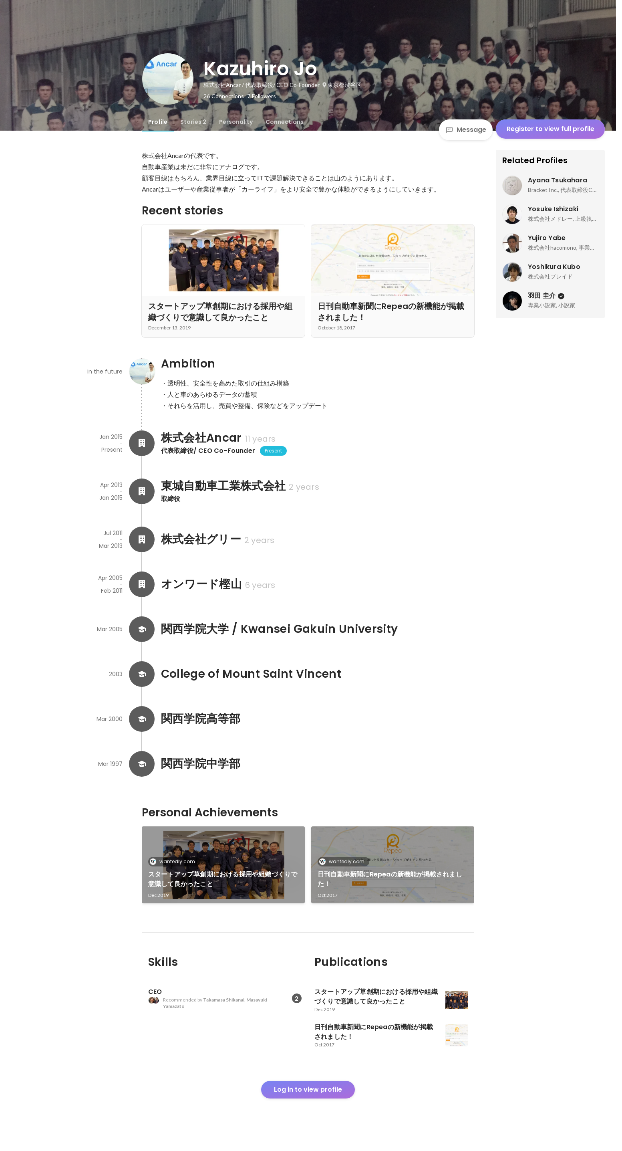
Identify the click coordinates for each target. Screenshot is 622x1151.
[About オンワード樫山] (142, 584)
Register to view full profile (550, 128)
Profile (157, 122)
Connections (285, 122)
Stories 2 (193, 122)
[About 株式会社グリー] (142, 539)
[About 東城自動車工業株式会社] (142, 491)
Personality (236, 122)
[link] (223, 864)
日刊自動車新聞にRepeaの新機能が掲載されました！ (390, 879)
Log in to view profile (308, 1089)
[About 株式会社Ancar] (142, 443)
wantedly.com (175, 861)
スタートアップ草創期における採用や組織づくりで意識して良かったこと (223, 879)
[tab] (158, 121)
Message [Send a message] (465, 129)
